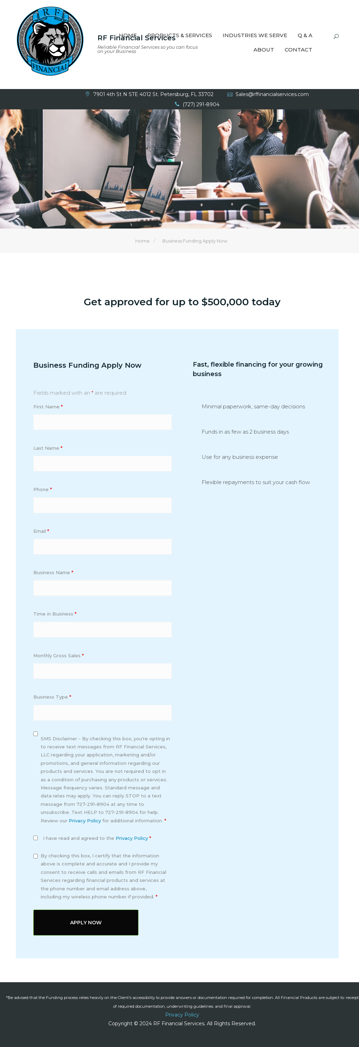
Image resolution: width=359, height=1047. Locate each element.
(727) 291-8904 (201, 105)
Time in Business (54, 614)
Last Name (47, 448)
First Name (48, 407)
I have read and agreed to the (97, 839)
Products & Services (179, 36)
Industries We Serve (255, 36)
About (263, 50)
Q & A (305, 36)
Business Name (53, 573)
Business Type (52, 697)
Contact (298, 50)
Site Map (182, 1028)
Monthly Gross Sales (58, 656)
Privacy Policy (85, 821)
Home (128, 36)
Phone (42, 490)
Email (41, 532)
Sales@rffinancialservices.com (272, 94)
